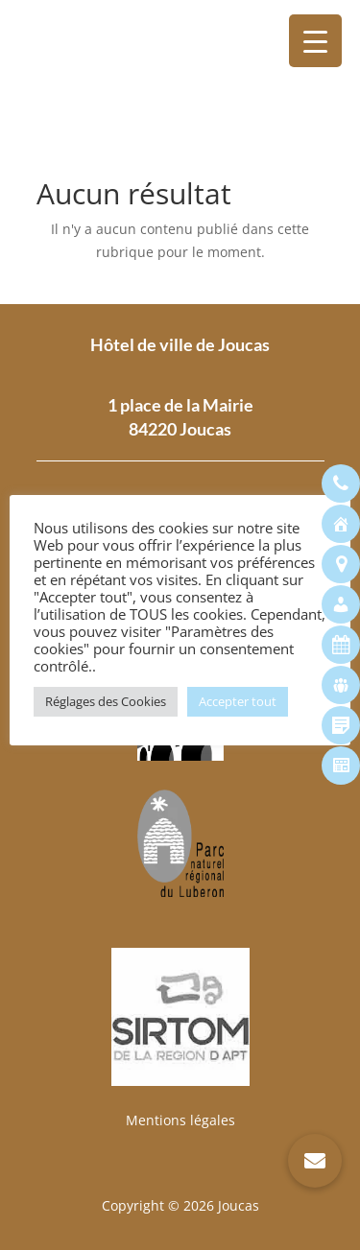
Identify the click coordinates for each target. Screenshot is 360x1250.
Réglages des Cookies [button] (105, 701)
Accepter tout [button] (237, 701)
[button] (315, 1161)
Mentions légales (180, 1120)
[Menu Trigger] (315, 40)
